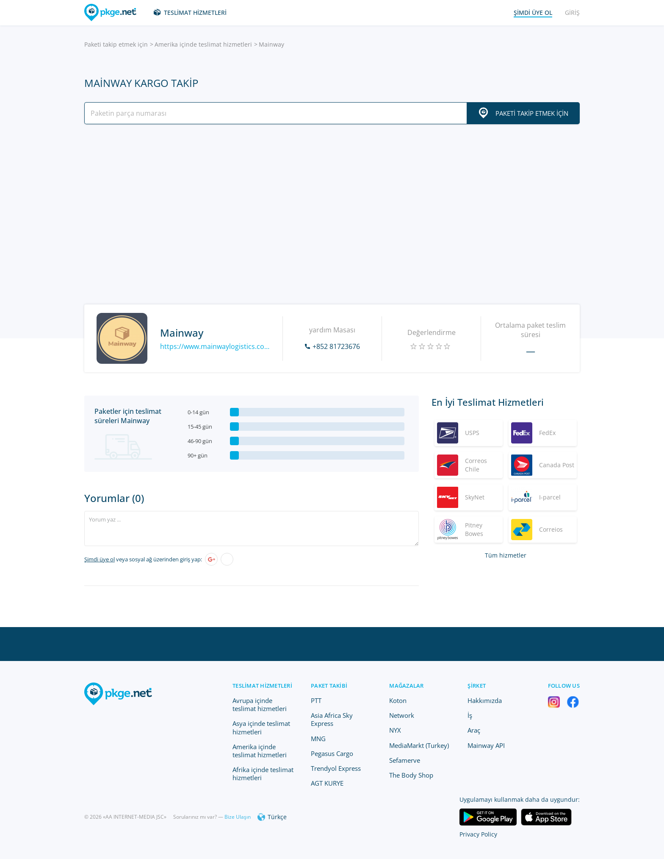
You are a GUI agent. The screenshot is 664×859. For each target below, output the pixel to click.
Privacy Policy (478, 834)
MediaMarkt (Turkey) (419, 745)
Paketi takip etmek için (116, 44)
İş (470, 715)
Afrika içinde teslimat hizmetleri (262, 773)
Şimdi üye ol (99, 559)
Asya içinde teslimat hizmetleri (261, 727)
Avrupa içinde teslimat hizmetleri (259, 704)
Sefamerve (404, 760)
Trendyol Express (336, 768)
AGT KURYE (327, 783)
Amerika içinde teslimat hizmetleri (203, 44)
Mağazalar (406, 685)
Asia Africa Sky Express (332, 719)
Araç (474, 730)
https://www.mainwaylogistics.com (215, 346)
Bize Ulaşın (237, 816)
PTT (316, 700)
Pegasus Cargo (332, 753)
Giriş (572, 12)
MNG (318, 738)
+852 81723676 (336, 346)
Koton (398, 700)
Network (401, 715)
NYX (395, 730)
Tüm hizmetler (505, 555)
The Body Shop (411, 775)
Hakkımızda (485, 700)
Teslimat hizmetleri (195, 12)
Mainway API (486, 745)
